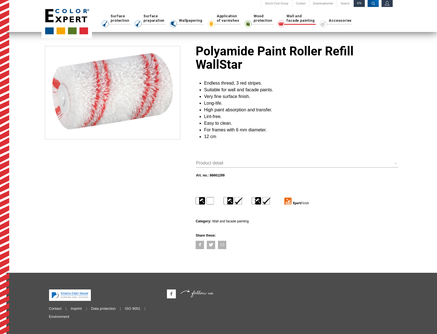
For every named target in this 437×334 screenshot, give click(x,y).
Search (345, 3)
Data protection (103, 308)
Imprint (76, 308)
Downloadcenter (323, 3)
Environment (59, 317)
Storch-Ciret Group (276, 3)
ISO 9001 (132, 308)
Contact (300, 3)
